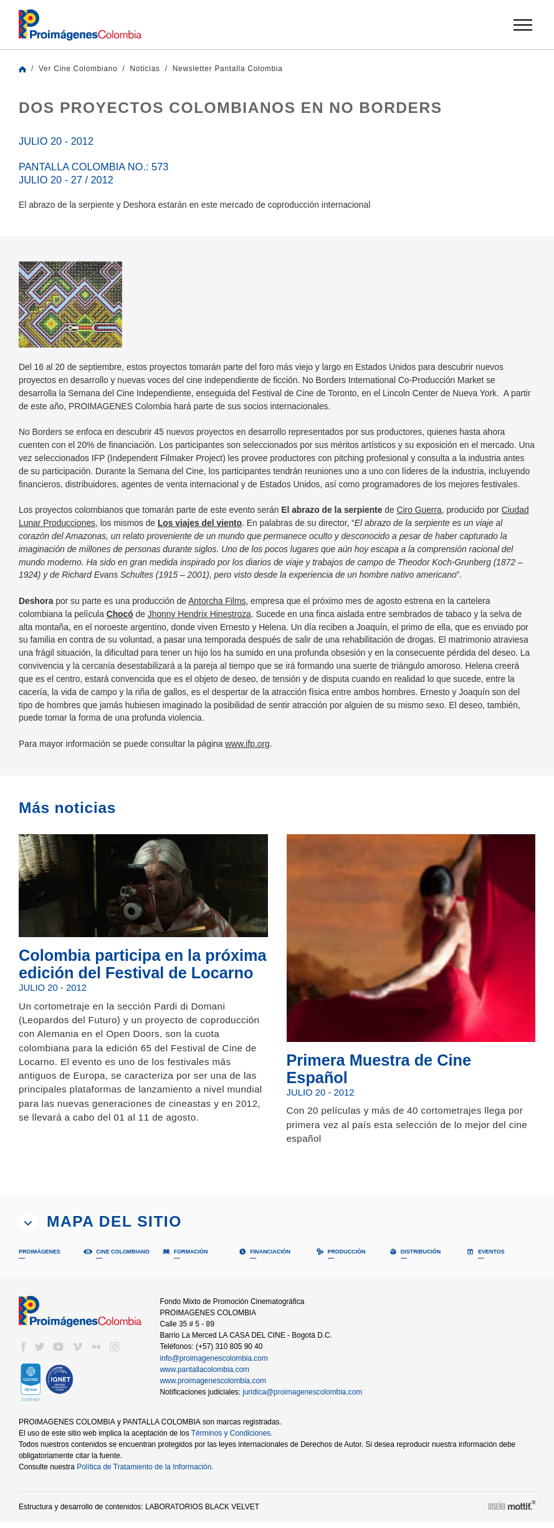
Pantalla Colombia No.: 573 (79, 172)
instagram (114, 1352)
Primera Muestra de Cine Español (390, 1072)
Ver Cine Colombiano (81, 69)
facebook (23, 1352)
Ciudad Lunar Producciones (74, 536)
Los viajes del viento (241, 536)
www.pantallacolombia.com (206, 1375)
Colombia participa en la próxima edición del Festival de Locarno (121, 977)
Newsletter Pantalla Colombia (240, 69)
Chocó (124, 627)
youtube (58, 1352)
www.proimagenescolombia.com (214, 1386)
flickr (96, 1352)
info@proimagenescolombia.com (214, 1364)
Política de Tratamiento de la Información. (148, 1472)
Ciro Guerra (449, 522)
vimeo (77, 1352)
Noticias (151, 69)
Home (22, 69)
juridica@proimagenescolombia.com (304, 1397)
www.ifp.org (261, 756)
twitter (40, 1352)
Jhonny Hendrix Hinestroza (206, 627)
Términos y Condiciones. (238, 1438)
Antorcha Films (229, 614)
